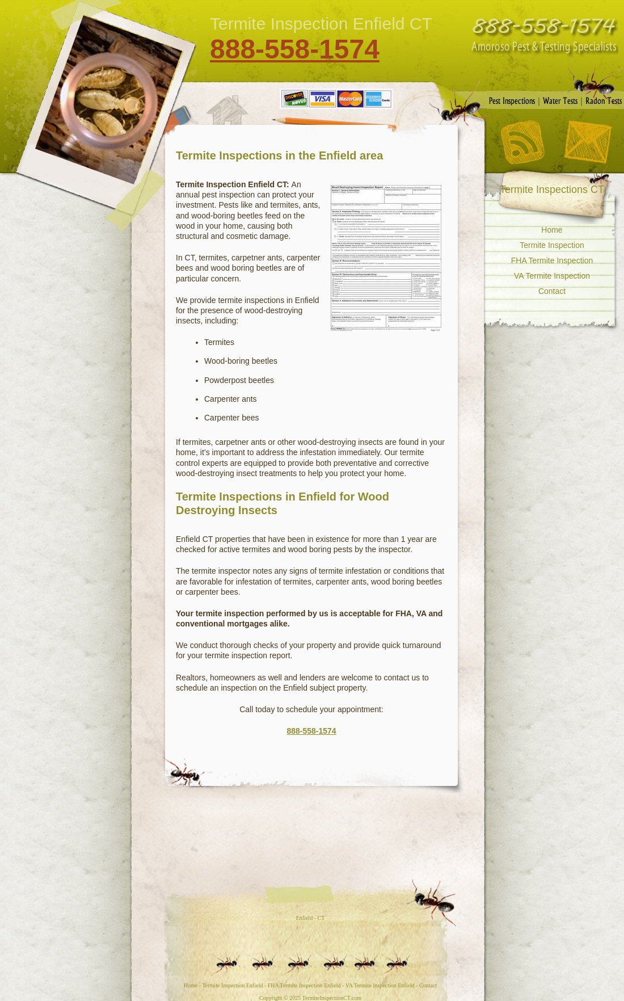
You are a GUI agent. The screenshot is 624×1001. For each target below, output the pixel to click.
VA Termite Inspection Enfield (380, 985)
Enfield (304, 918)
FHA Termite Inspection (552, 260)
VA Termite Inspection (552, 275)
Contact (588, 142)
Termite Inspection (552, 245)
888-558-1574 (295, 49)
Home (551, 229)
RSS (522, 142)
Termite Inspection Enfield (232, 985)
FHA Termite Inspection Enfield (304, 985)
